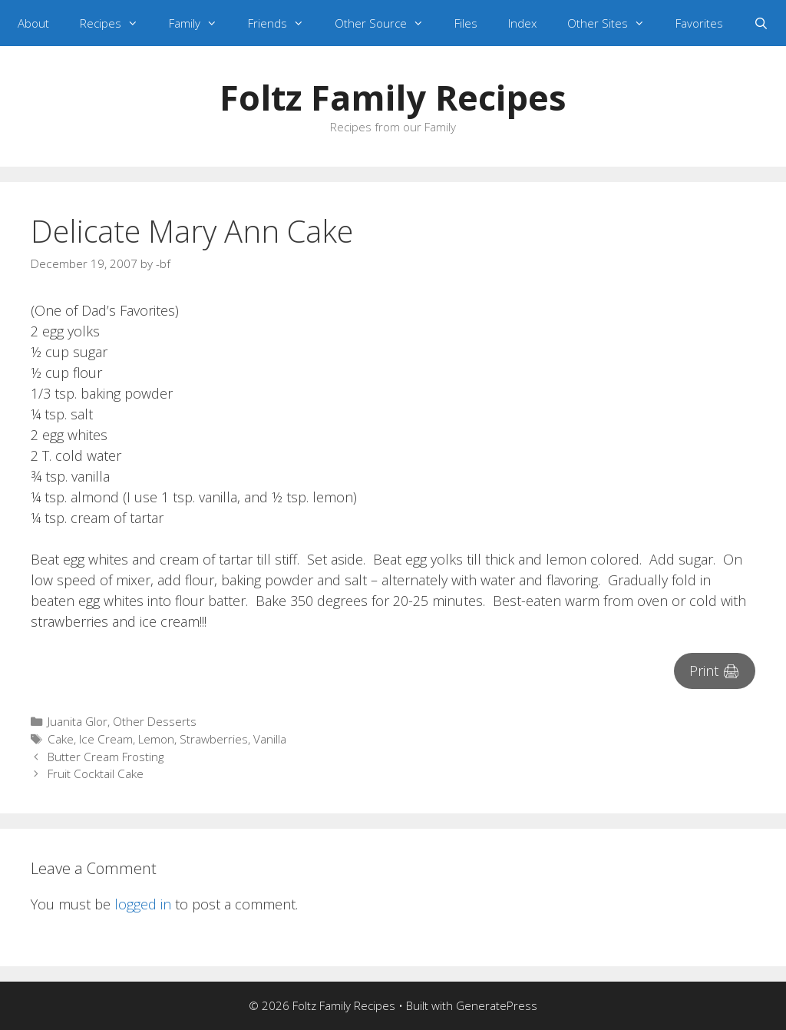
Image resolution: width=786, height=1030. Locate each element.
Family (201, 23)
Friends (283, 23)
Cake (61, 739)
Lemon (156, 739)
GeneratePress (496, 1005)
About (33, 23)
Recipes (117, 23)
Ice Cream (106, 739)
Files (465, 23)
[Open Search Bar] (761, 23)
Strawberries (214, 739)
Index (522, 23)
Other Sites (613, 23)
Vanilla (269, 739)
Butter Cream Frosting (105, 756)
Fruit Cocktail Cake (96, 773)
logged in (142, 904)
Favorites (699, 23)
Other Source (387, 23)
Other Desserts (154, 721)
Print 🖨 (714, 670)
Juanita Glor (77, 721)
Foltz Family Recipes (393, 97)
